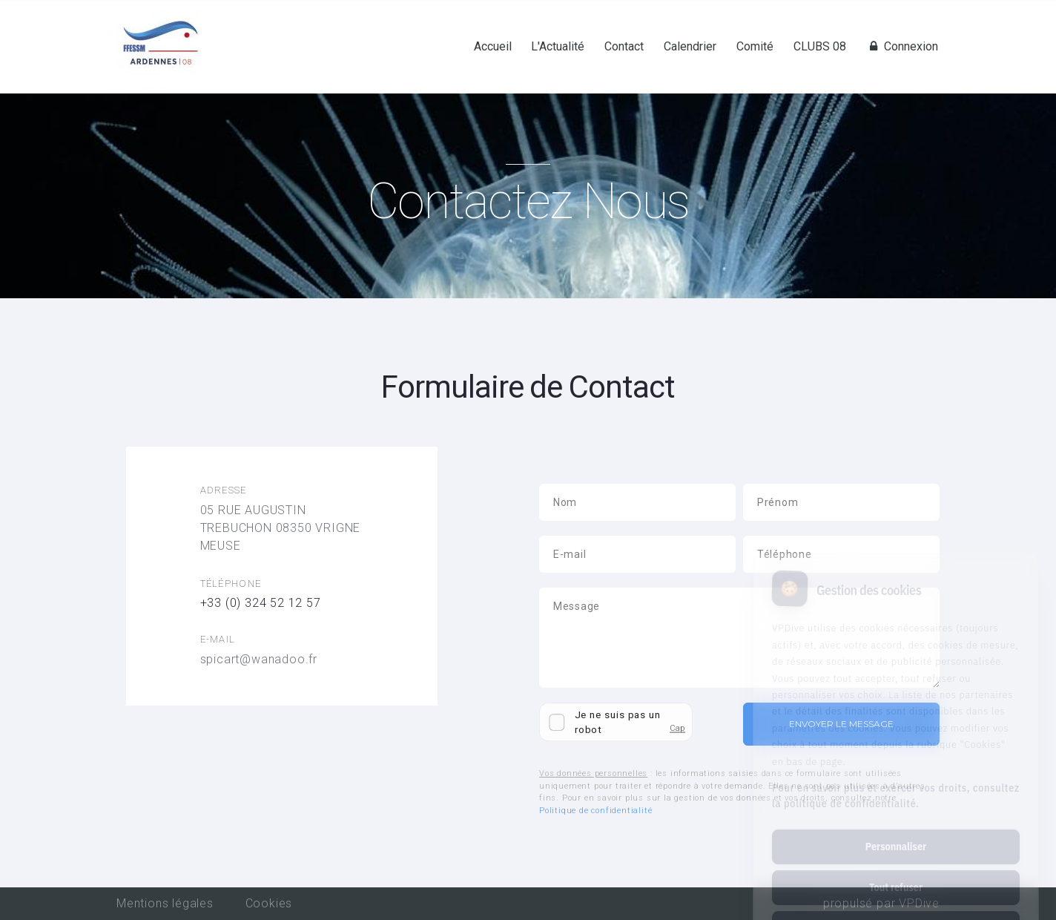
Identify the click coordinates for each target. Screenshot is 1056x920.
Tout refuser (896, 825)
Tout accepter (895, 866)
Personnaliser (895, 784)
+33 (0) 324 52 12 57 (260, 603)
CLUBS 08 (819, 46)
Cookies (269, 903)
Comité (754, 46)
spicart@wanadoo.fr (258, 659)
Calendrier (690, 46)
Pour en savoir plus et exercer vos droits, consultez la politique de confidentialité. (896, 733)
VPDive (919, 903)
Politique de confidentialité (595, 810)
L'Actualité (557, 46)
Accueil (493, 46)
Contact (624, 46)
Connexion (901, 46)
